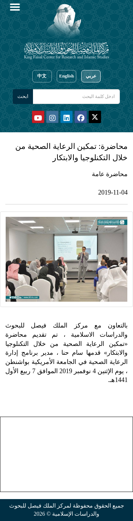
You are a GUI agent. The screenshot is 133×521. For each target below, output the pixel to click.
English (66, 76)
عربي (91, 76)
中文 (41, 76)
